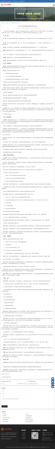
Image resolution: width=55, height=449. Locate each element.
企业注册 (23, 432)
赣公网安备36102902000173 (36, 447)
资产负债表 (4, 413)
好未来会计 (20, 28)
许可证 (12, 73)
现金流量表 (4, 415)
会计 (8, 270)
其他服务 (23, 438)
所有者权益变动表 (29, 415)
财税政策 (23, 28)
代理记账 (23, 434)
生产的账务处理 (5, 421)
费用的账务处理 (5, 419)
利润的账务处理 (28, 417)
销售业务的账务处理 (29, 419)
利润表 (27, 413)
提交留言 (4, 406)
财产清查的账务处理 (6, 417)
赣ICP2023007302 (28, 447)
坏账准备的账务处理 (29, 421)
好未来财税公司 (16, 447)
